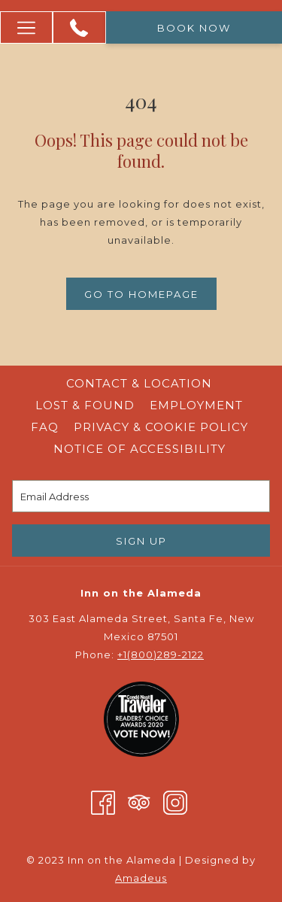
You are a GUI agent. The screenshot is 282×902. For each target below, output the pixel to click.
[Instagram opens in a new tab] (175, 801)
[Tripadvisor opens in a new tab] (139, 801)
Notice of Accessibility (139, 449)
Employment (196, 405)
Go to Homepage (141, 294)
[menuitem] (139, 384)
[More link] (26, 27)
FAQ (45, 427)
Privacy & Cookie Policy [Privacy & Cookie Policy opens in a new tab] (163, 427)
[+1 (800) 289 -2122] (79, 28)
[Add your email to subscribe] (141, 496)
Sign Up (141, 541)
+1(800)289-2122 (160, 654)
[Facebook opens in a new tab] (103, 801)
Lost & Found (85, 405)
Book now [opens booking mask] (194, 28)
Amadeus (141, 878)
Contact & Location (139, 383)
